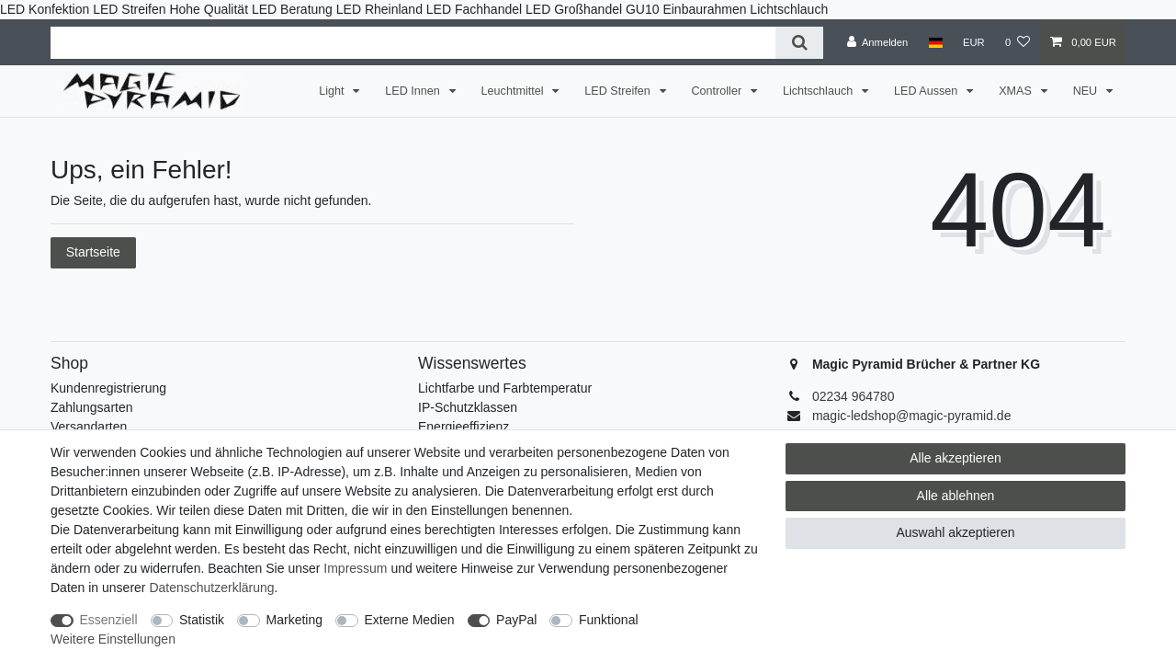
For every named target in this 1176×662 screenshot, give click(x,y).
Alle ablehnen (956, 495)
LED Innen (414, 91)
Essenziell (109, 619)
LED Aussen (927, 91)
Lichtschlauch (819, 91)
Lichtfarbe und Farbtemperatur (505, 388)
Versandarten (89, 426)
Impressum (355, 568)
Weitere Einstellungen (113, 639)
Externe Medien (410, 619)
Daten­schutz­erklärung (211, 587)
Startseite (93, 252)
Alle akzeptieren (955, 458)
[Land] (935, 42)
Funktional (609, 619)
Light (333, 91)
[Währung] (974, 42)
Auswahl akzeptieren (955, 532)
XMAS (1017, 91)
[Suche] (798, 43)
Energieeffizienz (463, 426)
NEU (1087, 91)
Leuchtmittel (514, 91)
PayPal (516, 619)
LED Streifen (618, 91)
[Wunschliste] (1017, 42)
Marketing (294, 619)
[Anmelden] (878, 42)
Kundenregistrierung (108, 388)
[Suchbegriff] (413, 43)
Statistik (201, 619)
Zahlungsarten (92, 407)
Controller (718, 91)
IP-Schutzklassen (467, 407)
